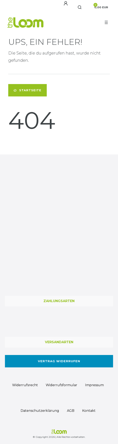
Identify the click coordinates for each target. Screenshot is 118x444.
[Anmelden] (66, 3)
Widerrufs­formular (61, 385)
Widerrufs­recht (25, 385)
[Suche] (80, 7)
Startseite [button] (27, 90)
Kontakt (89, 411)
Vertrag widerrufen (59, 361)
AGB (70, 411)
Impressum (94, 385)
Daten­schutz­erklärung (40, 411)
